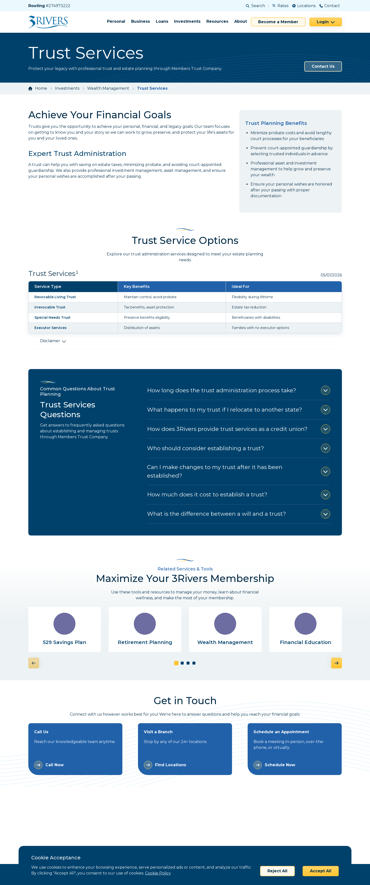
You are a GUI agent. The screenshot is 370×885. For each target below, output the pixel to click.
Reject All (277, 871)
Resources (217, 21)
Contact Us (323, 66)
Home (41, 88)
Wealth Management (108, 88)
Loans (162, 21)
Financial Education (305, 643)
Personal (116, 21)
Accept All (320, 871)
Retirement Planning (145, 643)
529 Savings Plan (64, 643)
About (240, 21)
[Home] (49, 22)
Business (140, 21)
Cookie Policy (158, 873)
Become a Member (278, 22)
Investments (187, 21)
